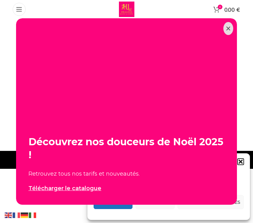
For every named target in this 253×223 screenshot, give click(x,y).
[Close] (228, 28)
